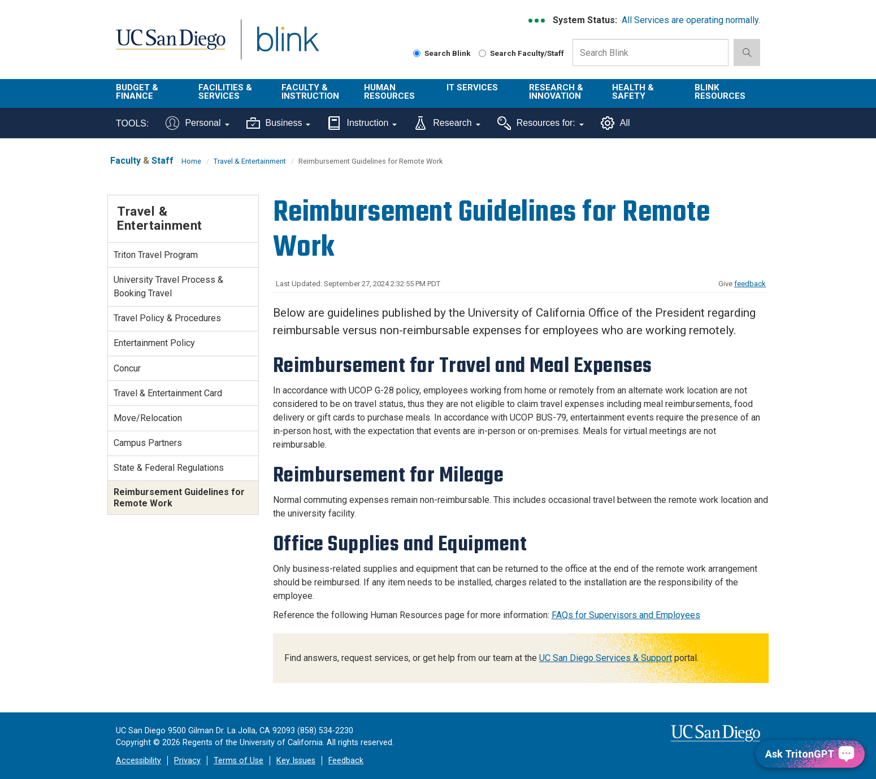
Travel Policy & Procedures (167, 318)
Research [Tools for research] (447, 123)
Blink (287, 46)
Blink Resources (720, 91)
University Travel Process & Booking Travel (168, 286)
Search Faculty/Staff (521, 53)
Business (278, 123)
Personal (197, 123)
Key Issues (295, 760)
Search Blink (442, 53)
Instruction (362, 123)
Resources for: (540, 123)
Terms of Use (238, 760)
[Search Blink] (416, 53)
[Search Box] (650, 52)
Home (191, 161)
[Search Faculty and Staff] (482, 53)
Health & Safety (633, 91)
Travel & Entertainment (250, 161)
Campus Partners (148, 442)
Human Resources (389, 91)
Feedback (345, 760)
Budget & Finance (137, 91)
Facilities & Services (225, 91)
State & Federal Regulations (169, 467)
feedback (750, 283)
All (615, 123)
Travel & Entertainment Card (168, 393)
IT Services (472, 87)
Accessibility (138, 760)
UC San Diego (170, 46)
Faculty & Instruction (310, 91)
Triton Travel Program (156, 255)
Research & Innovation (556, 91)
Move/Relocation (148, 418)
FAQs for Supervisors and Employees (626, 615)
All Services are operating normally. (691, 20)
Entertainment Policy (154, 343)
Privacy (187, 760)
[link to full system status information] (537, 21)
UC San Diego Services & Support (605, 658)
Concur (127, 368)
